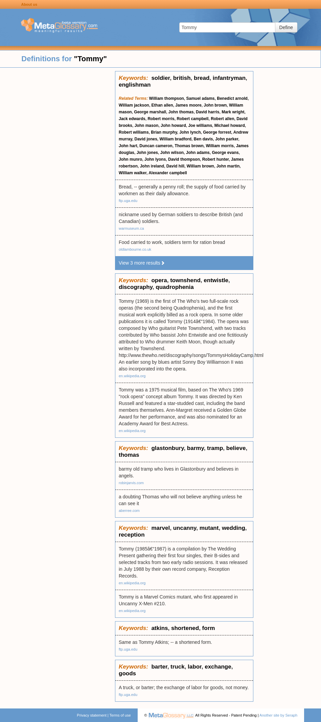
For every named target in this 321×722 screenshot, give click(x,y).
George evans (225, 152)
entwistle (216, 280)
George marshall (150, 112)
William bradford (176, 139)
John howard (173, 125)
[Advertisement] (57, 172)
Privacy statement (91, 715)
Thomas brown (189, 145)
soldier (160, 78)
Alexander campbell (167, 173)
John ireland (152, 166)
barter (159, 666)
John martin (228, 166)
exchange (218, 666)
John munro (130, 159)
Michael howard (229, 125)
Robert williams (134, 132)
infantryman (229, 78)
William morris (220, 145)
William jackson (134, 105)
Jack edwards (132, 118)
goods (127, 673)
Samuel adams (200, 98)
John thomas (181, 112)
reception (132, 535)
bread (201, 78)
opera (159, 280)
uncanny (185, 528)
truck (177, 666)
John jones (147, 152)
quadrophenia (174, 287)
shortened (185, 628)
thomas (129, 455)
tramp (215, 448)
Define (286, 27)
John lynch (190, 132)
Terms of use (120, 715)
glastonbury (167, 448)
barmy (195, 448)
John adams (198, 152)
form (208, 628)
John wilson (172, 152)
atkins (159, 628)
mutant (209, 528)
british (182, 78)
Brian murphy (164, 132)
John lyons (155, 159)
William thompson (166, 98)
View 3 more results (142, 263)
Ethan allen (162, 105)
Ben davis (203, 139)
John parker (226, 139)
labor (195, 666)
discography (136, 287)
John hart (128, 145)
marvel (160, 528)
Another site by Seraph (278, 715)
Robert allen (222, 118)
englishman (135, 85)
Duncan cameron (155, 145)
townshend (185, 280)
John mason (147, 125)
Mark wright (233, 112)
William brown (200, 166)
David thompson (184, 159)
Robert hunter (215, 159)
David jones (145, 139)
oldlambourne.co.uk (135, 249)
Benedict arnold (232, 98)
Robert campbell (192, 118)
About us (29, 4)
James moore (188, 105)
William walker (132, 173)
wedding (233, 528)
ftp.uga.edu (128, 201)
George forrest (217, 132)
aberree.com (129, 511)
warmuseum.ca (131, 228)
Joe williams (200, 125)
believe (236, 448)
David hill (175, 166)
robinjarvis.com (131, 483)
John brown (215, 105)
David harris (207, 112)
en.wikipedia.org (132, 376)
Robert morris (160, 118)
